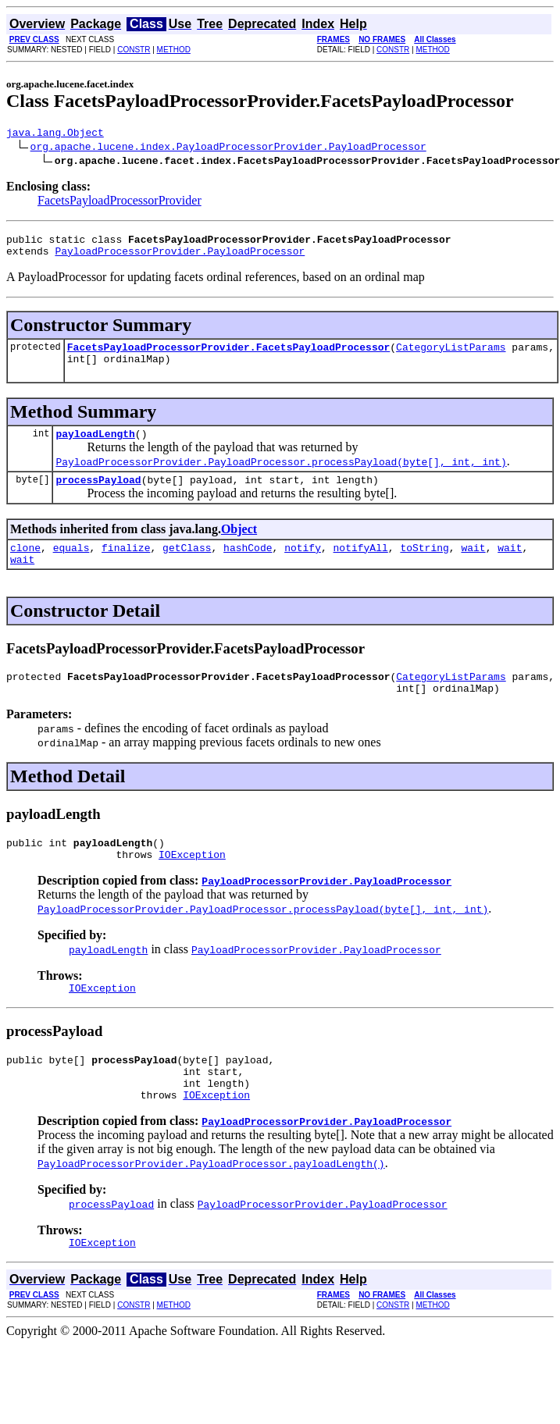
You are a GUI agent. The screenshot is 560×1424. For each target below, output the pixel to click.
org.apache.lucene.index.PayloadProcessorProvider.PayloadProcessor (228, 148)
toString (424, 566)
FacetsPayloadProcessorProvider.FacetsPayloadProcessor (228, 356)
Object (239, 545)
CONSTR (133, 49)
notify (302, 566)
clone (25, 566)
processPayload (98, 496)
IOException (192, 885)
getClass (186, 566)
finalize (126, 566)
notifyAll (361, 566)
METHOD (174, 49)
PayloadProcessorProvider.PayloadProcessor (180, 258)
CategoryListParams (450, 356)
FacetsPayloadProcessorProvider (119, 202)
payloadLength (94, 447)
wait (473, 566)
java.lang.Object (55, 134)
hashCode (247, 566)
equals (71, 566)
